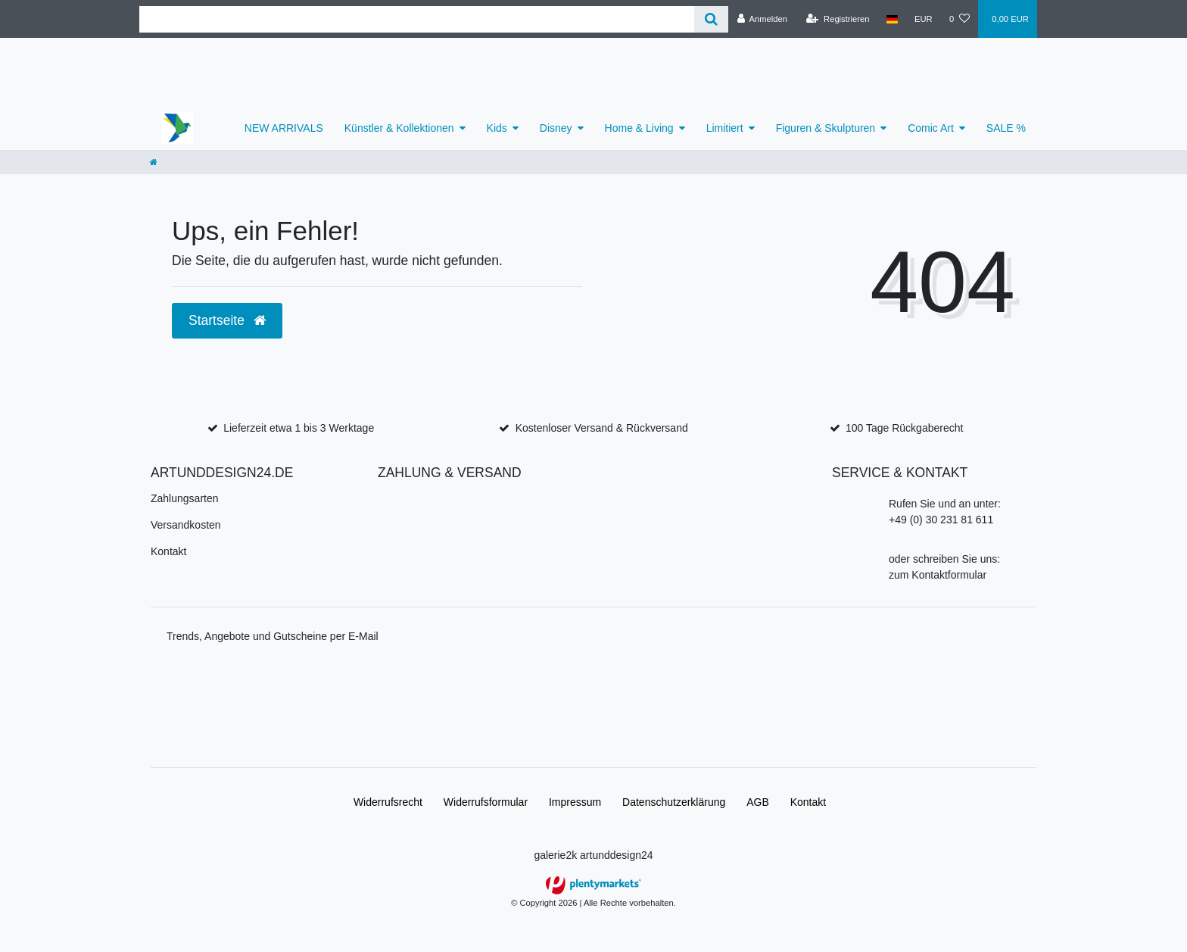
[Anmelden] (762, 19)
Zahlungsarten (185, 498)
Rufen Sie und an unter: (945, 504)
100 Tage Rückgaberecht (904, 428)
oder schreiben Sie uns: (944, 559)
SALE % (1006, 128)
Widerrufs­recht (388, 802)
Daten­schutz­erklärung (673, 802)
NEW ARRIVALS (284, 128)
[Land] (892, 19)
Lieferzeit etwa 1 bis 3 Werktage (298, 428)
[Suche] (711, 19)
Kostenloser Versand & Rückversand (602, 428)
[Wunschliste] (959, 19)
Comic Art (931, 128)
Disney (556, 128)
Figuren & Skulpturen (826, 128)
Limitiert (724, 128)
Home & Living (639, 128)
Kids (497, 128)
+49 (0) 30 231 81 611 (941, 519)
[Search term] (416, 19)
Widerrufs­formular (486, 802)
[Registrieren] (837, 19)
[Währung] (923, 19)
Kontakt (168, 551)
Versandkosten (186, 525)
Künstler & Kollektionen (399, 128)
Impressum (575, 802)
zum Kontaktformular (937, 575)
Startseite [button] (227, 320)
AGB (757, 802)
